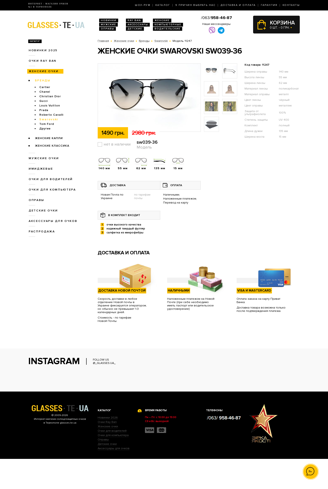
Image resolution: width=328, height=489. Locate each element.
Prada (43, 110)
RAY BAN (134, 20)
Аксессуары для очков (53, 221)
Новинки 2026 (108, 447)
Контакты (291, 5)
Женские (162, 20)
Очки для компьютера (52, 189)
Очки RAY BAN (42, 61)
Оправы (107, 28)
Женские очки (44, 71)
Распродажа (42, 231)
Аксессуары (138, 24)
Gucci (43, 101)
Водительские (168, 28)
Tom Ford (46, 124)
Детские (135, 28)
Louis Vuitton (49, 105)
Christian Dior (50, 96)
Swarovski (48, 119)
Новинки (109, 20)
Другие (45, 128)
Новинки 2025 (43, 50)
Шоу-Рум (142, 5)
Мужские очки (44, 158)
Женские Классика (52, 145)
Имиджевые (41, 168)
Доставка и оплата (238, 5)
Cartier (44, 87)
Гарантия (269, 5)
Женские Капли (49, 138)
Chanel (44, 91)
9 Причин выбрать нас (195, 5)
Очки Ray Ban (107, 452)
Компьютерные (168, 24)
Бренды (43, 80)
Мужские (108, 24)
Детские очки (43, 210)
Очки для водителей (51, 179)
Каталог (162, 5)
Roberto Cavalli (51, 114)
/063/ (216, 17)
